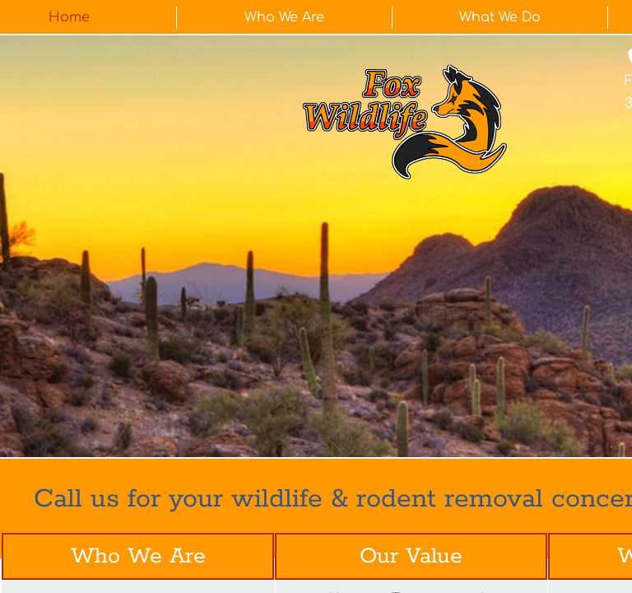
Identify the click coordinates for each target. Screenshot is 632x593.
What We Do (500, 17)
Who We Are (284, 17)
